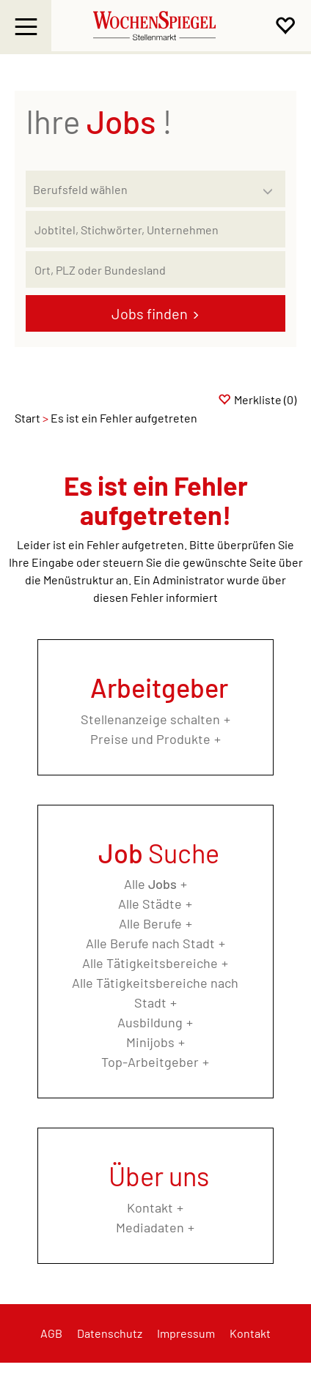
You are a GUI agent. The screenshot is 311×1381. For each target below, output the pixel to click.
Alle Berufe (150, 923)
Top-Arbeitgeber (150, 1062)
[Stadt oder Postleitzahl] (155, 269)
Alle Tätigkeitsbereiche (150, 963)
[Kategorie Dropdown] (270, 185)
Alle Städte (150, 904)
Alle (150, 884)
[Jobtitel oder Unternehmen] (155, 229)
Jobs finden (149, 313)
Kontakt (150, 1207)
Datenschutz (109, 1333)
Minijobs (150, 1042)
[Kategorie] (141, 189)
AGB (51, 1333)
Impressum (186, 1333)
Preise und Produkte (150, 739)
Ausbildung (150, 1022)
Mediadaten (150, 1227)
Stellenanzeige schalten (150, 719)
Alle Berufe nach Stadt (150, 943)
